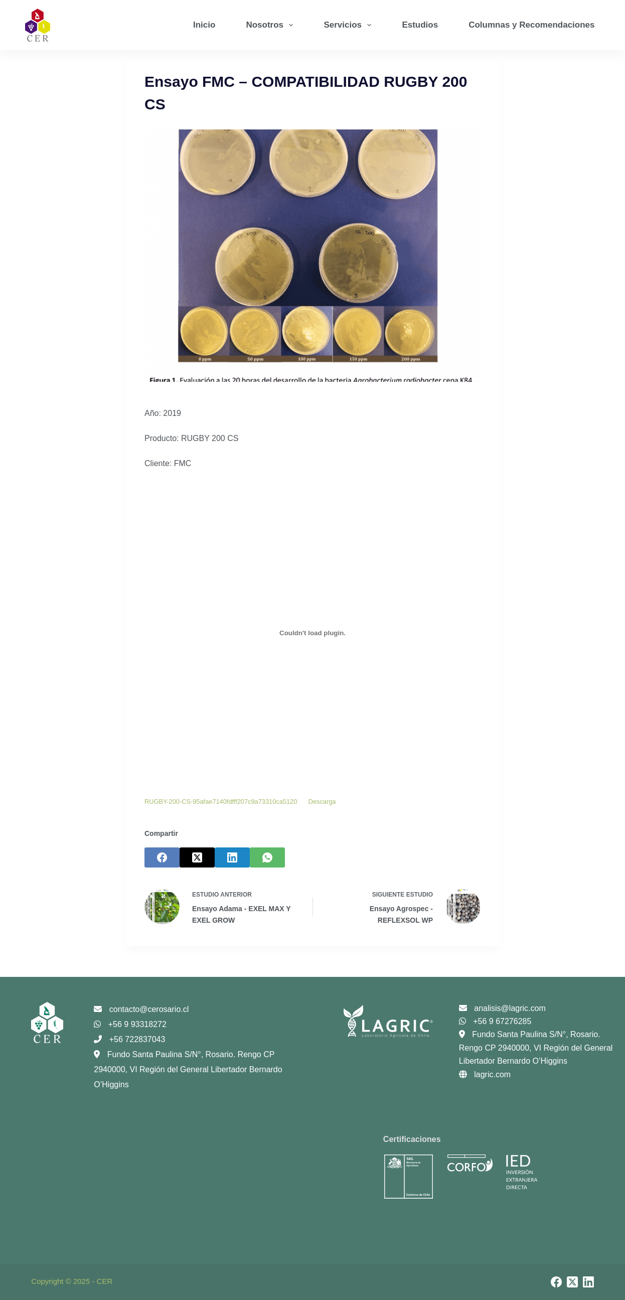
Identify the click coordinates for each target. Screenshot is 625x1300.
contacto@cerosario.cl (141, 1009)
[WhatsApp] (267, 857)
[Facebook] (162, 857)
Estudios (420, 25)
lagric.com (485, 1074)
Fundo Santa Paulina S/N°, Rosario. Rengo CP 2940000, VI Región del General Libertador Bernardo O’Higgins (188, 1069)
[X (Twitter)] (197, 857)
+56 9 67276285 (495, 1021)
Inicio (204, 25)
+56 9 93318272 (130, 1024)
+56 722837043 (129, 1039)
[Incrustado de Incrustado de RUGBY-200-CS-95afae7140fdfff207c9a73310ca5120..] (312, 633)
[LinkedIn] (232, 857)
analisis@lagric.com (502, 1008)
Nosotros (271, 25)
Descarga (322, 801)
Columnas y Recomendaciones (531, 25)
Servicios (349, 25)
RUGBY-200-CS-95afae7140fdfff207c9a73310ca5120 (220, 801)
